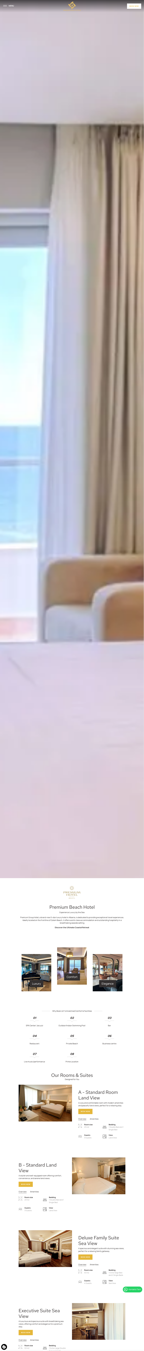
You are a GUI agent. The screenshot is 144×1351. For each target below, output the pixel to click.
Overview (82, 1119)
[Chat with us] (132, 1289)
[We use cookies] (4, 1347)
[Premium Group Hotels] (72, 6)
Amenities (94, 1119)
